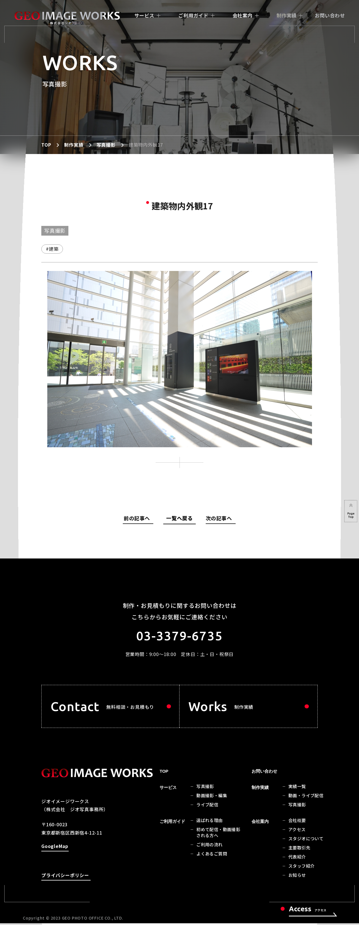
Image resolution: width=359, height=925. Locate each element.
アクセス (297, 831)
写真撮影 (106, 144)
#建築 (52, 248)
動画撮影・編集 (211, 797)
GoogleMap (54, 849)
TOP (46, 144)
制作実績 (287, 15)
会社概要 (297, 822)
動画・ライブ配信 (305, 797)
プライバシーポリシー (65, 877)
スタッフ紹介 (301, 868)
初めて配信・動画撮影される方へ (218, 834)
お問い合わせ (330, 15)
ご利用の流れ (209, 846)
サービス (144, 15)
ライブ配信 (207, 806)
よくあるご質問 (211, 856)
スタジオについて (305, 840)
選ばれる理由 (209, 822)
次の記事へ (219, 519)
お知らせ (297, 877)
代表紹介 (297, 859)
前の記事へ (139, 519)
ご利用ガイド (193, 15)
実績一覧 (297, 788)
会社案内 (242, 15)
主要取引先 (299, 850)
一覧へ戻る (179, 518)
